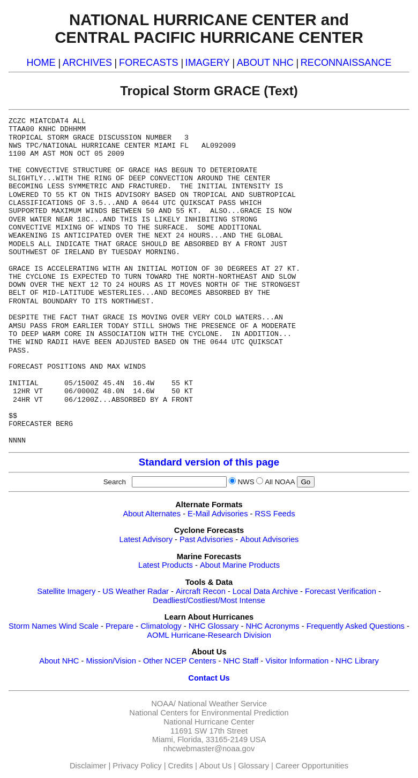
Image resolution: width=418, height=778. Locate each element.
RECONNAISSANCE (346, 62)
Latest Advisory (146, 539)
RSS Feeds (275, 513)
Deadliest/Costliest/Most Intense (209, 600)
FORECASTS (148, 62)
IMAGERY (207, 62)
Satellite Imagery (66, 591)
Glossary (253, 765)
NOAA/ (163, 703)
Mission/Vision (111, 661)
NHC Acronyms (272, 626)
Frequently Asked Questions (356, 626)
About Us (215, 765)
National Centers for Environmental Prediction (208, 712)
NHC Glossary (214, 626)
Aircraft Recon (201, 591)
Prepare (119, 626)
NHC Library (357, 661)
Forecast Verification (340, 591)
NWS (245, 482)
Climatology (161, 626)
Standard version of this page (209, 462)
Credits (180, 765)
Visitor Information (297, 661)
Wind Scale (79, 626)
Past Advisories (206, 539)
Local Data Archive (265, 591)
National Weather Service (222, 703)
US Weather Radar (135, 591)
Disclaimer (88, 765)
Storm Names (33, 626)
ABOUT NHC (265, 62)
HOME (40, 62)
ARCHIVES (87, 62)
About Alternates (152, 513)
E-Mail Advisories (218, 513)
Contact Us (208, 678)
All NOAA (280, 482)
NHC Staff (240, 661)
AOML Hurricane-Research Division (209, 635)
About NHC (59, 661)
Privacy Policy (137, 765)
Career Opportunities (311, 765)
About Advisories (269, 539)
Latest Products (165, 565)
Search (116, 482)
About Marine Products (240, 565)
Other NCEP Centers (180, 661)
